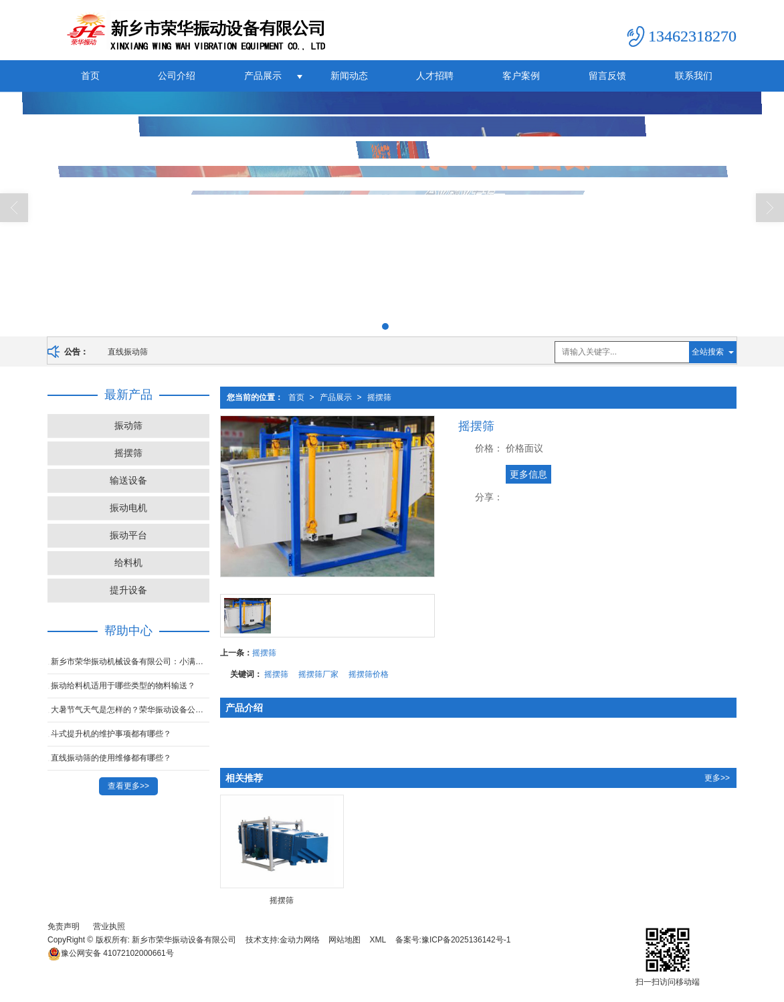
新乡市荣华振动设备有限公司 (184, 939)
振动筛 (128, 425)
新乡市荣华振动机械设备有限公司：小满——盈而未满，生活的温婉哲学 (130, 661)
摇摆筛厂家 (318, 674)
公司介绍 (176, 75)
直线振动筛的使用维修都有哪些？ (111, 758)
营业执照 (109, 926)
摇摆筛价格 (369, 674)
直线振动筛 (128, 352)
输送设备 (128, 480)
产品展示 (263, 75)
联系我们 (693, 75)
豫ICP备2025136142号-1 (465, 939)
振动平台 (128, 535)
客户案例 (521, 75)
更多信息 (528, 474)
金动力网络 (300, 939)
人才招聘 (435, 75)
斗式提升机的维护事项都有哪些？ (111, 733)
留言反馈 (607, 75)
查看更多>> (128, 786)
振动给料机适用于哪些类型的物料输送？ (123, 685)
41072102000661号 (110, 953)
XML (378, 939)
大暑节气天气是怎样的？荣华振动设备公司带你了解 (130, 709)
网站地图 (344, 939)
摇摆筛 (379, 397)
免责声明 (63, 926)
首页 (90, 75)
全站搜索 (708, 352)
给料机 (128, 562)
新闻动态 (349, 75)
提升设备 (128, 590)
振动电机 (128, 507)
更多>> (717, 778)
